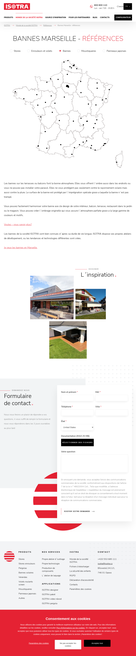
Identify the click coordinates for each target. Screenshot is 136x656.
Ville (98, 407)
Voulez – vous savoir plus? (18, 224)
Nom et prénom (69, 392)
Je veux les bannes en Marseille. (20, 247)
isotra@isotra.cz (105, 565)
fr (127, 6)
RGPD (73, 577)
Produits (8, 17)
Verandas (23, 578)
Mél (98, 392)
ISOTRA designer (50, 591)
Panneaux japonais (116, 51)
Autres (22, 599)
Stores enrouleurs (27, 565)
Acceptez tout (97, 643)
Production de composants (48, 571)
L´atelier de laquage (51, 577)
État (63, 423)
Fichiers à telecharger (79, 568)
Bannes (67, 51)
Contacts (104, 17)
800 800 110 (96, 5)
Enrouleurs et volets (41, 51)
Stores (17, 51)
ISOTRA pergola (49, 604)
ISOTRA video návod (51, 600)
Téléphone (67, 407)
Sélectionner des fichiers (77, 445)
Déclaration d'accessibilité (82, 581)
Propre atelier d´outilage (53, 560)
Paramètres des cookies (81, 590)
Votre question (68, 454)
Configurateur (123, 17)
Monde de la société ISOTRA (29, 17)
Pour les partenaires (79, 17)
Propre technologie (51, 565)
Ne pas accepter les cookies (68, 644)
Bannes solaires (26, 574)
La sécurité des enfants (80, 572)
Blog (95, 17)
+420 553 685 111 (107, 560)
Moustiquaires (88, 51)
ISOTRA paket (48, 595)
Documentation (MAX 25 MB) (75, 439)
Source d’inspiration (55, 17)
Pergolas (23, 569)
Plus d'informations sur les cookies (70, 628)
